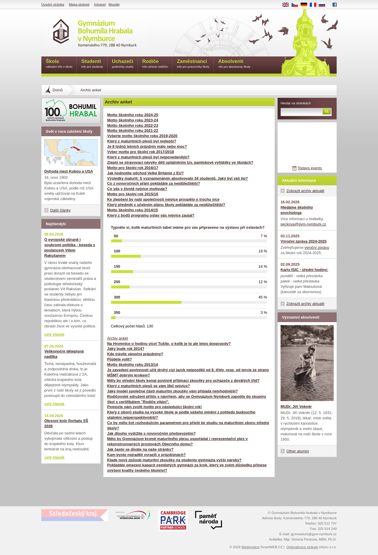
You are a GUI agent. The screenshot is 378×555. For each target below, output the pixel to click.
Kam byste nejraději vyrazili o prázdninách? (146, 454)
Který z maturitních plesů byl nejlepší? (141, 141)
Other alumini (297, 451)
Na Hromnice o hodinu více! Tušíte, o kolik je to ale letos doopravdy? (169, 343)
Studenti (92, 64)
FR (315, 5)
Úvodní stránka (52, 4)
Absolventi (234, 64)
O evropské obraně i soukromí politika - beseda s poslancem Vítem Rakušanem (69, 247)
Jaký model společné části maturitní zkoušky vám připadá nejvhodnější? (172, 391)
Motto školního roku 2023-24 (132, 120)
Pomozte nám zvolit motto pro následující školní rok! (154, 407)
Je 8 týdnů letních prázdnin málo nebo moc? (147, 146)
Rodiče (155, 64)
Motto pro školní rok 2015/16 (132, 194)
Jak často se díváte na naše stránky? (140, 449)
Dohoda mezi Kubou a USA (68, 171)
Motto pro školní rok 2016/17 (132, 167)
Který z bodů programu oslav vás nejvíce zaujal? (151, 215)
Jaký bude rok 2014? (125, 348)
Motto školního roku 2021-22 (132, 130)
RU (324, 5)
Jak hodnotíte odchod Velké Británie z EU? (145, 173)
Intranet (100, 4)
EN (287, 5)
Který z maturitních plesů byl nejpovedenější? (148, 157)
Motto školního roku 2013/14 (132, 364)
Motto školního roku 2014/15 (132, 210)
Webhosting (251, 547)
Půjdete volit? (119, 359)
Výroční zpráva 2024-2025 (304, 241)
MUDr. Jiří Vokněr (296, 406)
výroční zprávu (316, 247)
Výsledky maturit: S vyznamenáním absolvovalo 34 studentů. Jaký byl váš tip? (177, 178)
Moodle (114, 4)
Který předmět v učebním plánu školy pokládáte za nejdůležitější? (166, 204)
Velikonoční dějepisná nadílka (64, 354)
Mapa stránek (79, 4)
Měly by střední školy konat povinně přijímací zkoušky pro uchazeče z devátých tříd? (183, 380)
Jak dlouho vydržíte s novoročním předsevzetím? (151, 433)
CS (296, 5)
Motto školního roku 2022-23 (132, 125)
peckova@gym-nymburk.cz (303, 224)
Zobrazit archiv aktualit (305, 191)
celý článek (54, 334)
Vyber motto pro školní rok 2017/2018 (140, 152)
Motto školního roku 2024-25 (132, 115)
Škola (59, 64)
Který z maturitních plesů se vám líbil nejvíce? (148, 386)
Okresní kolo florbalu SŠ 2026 (66, 423)
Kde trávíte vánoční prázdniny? (135, 354)
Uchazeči (122, 64)
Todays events (310, 168)
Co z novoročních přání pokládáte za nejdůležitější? (153, 183)
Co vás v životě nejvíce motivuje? (137, 188)
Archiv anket (117, 338)
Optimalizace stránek (302, 547)
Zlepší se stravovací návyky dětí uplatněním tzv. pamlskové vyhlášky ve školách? (180, 162)
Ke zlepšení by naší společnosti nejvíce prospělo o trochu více (163, 199)
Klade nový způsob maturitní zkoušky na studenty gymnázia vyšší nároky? (174, 460)
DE (306, 5)
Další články (60, 210)
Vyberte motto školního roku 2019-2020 (142, 136)
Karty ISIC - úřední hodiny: (304, 269)
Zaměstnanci (193, 64)
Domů (58, 90)
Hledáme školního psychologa (297, 210)
